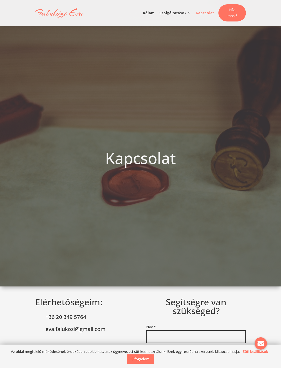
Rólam (149, 13)
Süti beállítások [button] (255, 351)
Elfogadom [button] (140, 359)
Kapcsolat (205, 13)
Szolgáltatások (173, 13)
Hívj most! (232, 12)
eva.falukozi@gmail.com (75, 328)
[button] (261, 343)
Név (151, 327)
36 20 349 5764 (67, 316)
